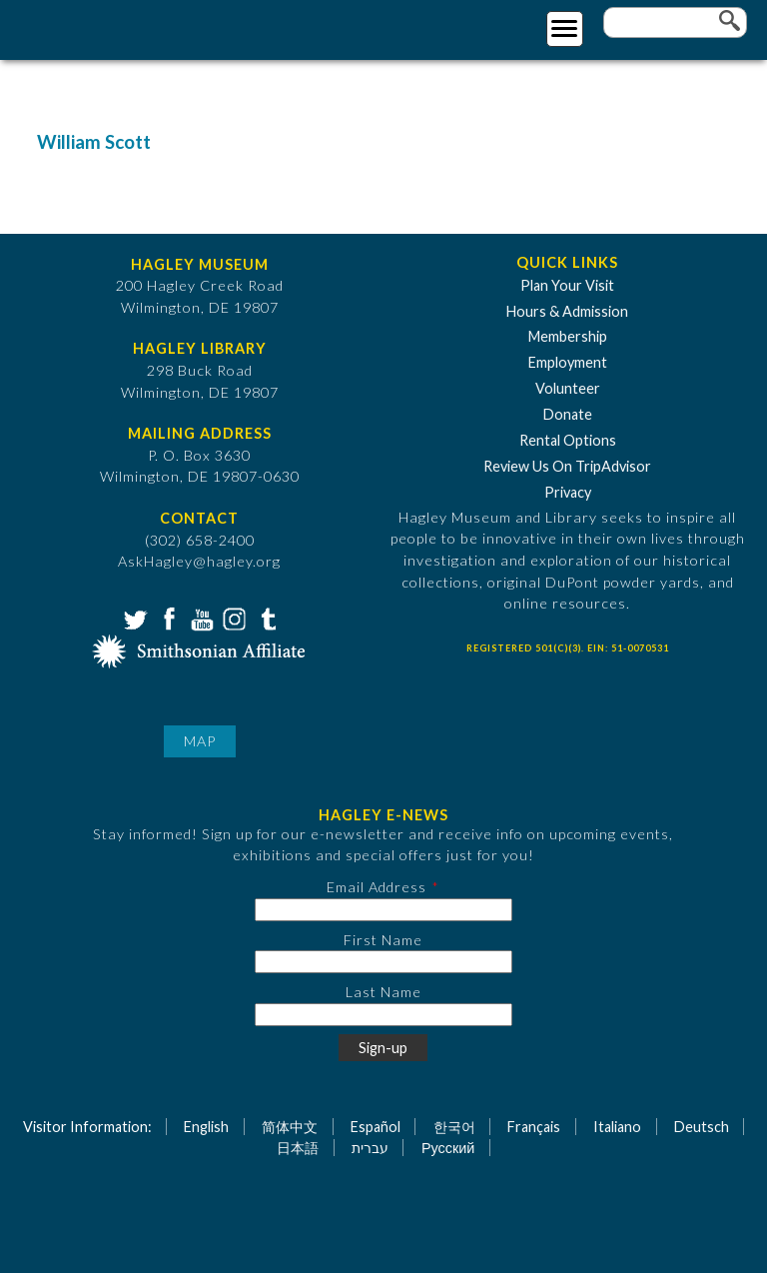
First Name (383, 939)
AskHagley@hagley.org (199, 561)
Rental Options (567, 440)
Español (375, 1126)
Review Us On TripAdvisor (567, 466)
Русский (447, 1147)
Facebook (167, 618)
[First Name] (383, 961)
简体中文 (290, 1126)
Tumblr (266, 618)
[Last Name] (383, 1014)
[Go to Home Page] (97, 26)
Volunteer (567, 388)
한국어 (454, 1126)
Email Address (376, 886)
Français (533, 1126)
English (206, 1126)
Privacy (567, 492)
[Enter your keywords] (675, 22)
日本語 (298, 1147)
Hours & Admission (567, 311)
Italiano (617, 1126)
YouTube (200, 618)
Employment (567, 362)
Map (200, 740)
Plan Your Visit (567, 285)
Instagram (233, 618)
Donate (567, 414)
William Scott (94, 142)
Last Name (383, 991)
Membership (567, 336)
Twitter (134, 618)
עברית (370, 1147)
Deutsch (701, 1126)
